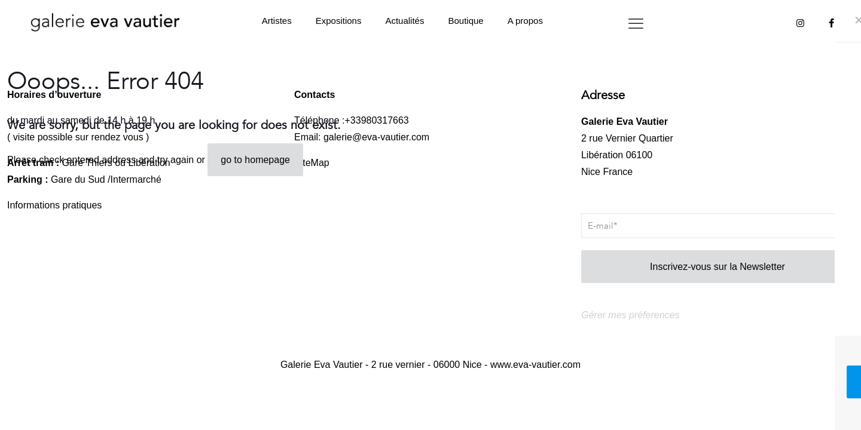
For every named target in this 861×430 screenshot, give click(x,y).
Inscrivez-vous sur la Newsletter (717, 267)
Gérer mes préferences (630, 315)
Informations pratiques (54, 205)
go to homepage (255, 160)
